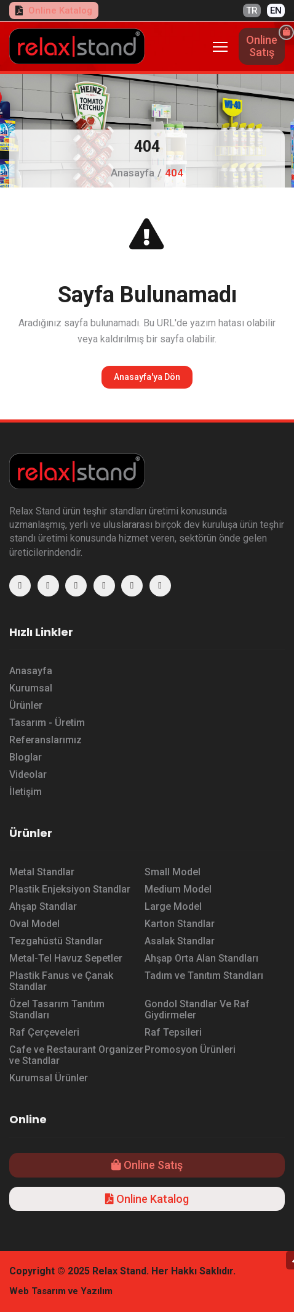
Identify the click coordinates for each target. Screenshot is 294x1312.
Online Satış (147, 1164)
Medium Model (178, 889)
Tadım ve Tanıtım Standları (204, 975)
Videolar (28, 774)
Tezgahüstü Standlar (56, 941)
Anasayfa (132, 172)
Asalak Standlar (180, 941)
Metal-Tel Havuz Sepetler (65, 958)
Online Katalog (53, 10)
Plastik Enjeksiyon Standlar (69, 889)
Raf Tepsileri (173, 1032)
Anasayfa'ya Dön (147, 377)
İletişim (25, 792)
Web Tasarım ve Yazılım (61, 1291)
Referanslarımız (45, 740)
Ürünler (25, 705)
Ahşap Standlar (43, 906)
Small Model (173, 872)
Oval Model (34, 924)
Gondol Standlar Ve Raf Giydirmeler (197, 1009)
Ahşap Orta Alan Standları (201, 958)
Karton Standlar (180, 924)
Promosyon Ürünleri (190, 1049)
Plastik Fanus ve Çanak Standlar (61, 981)
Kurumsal (30, 688)
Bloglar (25, 757)
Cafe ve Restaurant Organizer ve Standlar (76, 1055)
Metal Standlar (41, 872)
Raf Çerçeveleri (44, 1032)
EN (276, 10)
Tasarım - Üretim (47, 722)
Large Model (173, 906)
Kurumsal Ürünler (48, 1078)
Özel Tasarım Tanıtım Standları (57, 1009)
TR (252, 10)
